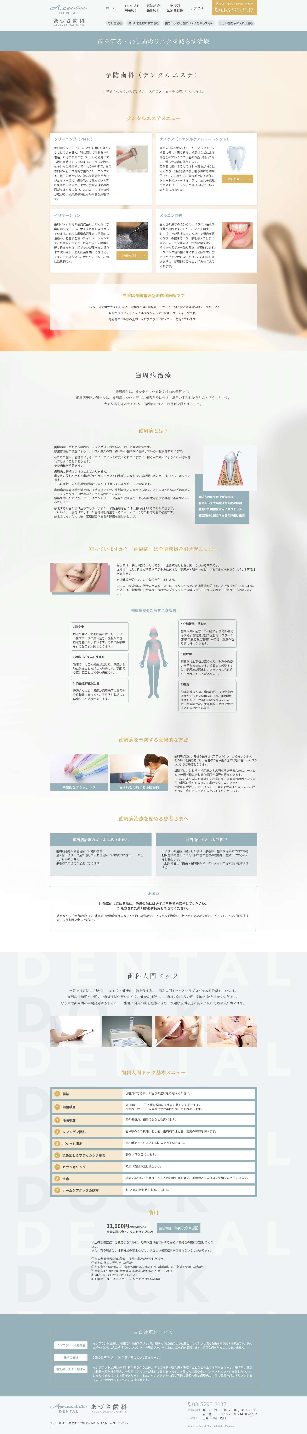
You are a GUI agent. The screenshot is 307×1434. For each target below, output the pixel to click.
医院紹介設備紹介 (153, 8)
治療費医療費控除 (175, 8)
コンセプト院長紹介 (131, 8)
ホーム (111, 8)
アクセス (197, 8)
